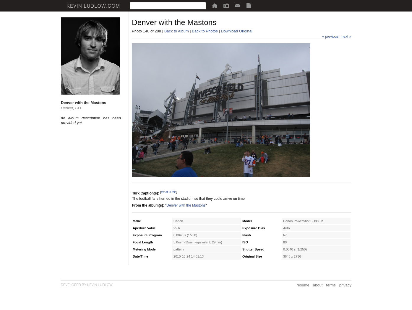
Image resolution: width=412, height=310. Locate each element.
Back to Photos (205, 31)
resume (302, 285)
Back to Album (176, 31)
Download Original (236, 31)
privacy (345, 285)
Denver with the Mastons (185, 205)
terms (331, 285)
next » (346, 36)
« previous (330, 36)
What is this (168, 192)
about (318, 285)
